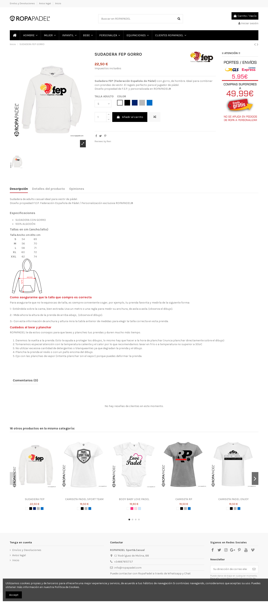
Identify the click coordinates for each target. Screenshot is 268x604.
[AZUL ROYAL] (42, 508)
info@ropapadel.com (128, 567)
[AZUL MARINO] (34, 508)
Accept (13, 595)
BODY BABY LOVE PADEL (134, 499)
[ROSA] (135, 508)
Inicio (58, 3)
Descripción (19, 189)
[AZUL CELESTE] (139, 508)
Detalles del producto (48, 189)
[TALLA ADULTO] (103, 103)
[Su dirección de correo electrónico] (230, 569)
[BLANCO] (26, 508)
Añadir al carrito (129, 117)
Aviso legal (45, 3)
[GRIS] (38, 508)
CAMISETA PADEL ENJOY (233, 499)
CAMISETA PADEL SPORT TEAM (84, 499)
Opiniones (76, 189)
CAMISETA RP (183, 499)
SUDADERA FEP (34, 499)
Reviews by (103, 141)
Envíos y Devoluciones (22, 3)
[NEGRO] (30, 508)
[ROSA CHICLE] (131, 508)
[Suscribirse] (254, 569)
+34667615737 (123, 561)
